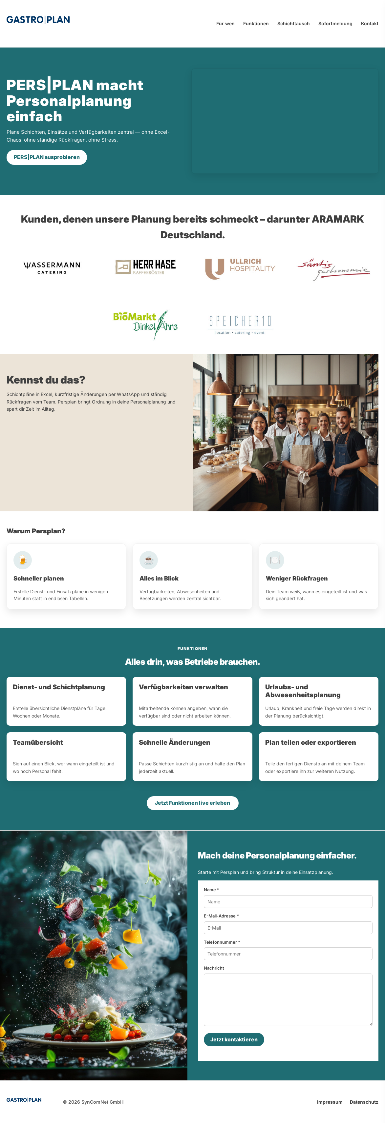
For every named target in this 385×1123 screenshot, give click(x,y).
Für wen (225, 23)
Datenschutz (364, 1102)
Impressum (330, 1102)
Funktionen (256, 23)
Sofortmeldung (335, 23)
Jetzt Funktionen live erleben (192, 802)
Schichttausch (293, 23)
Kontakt (369, 23)
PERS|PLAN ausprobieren (47, 157)
